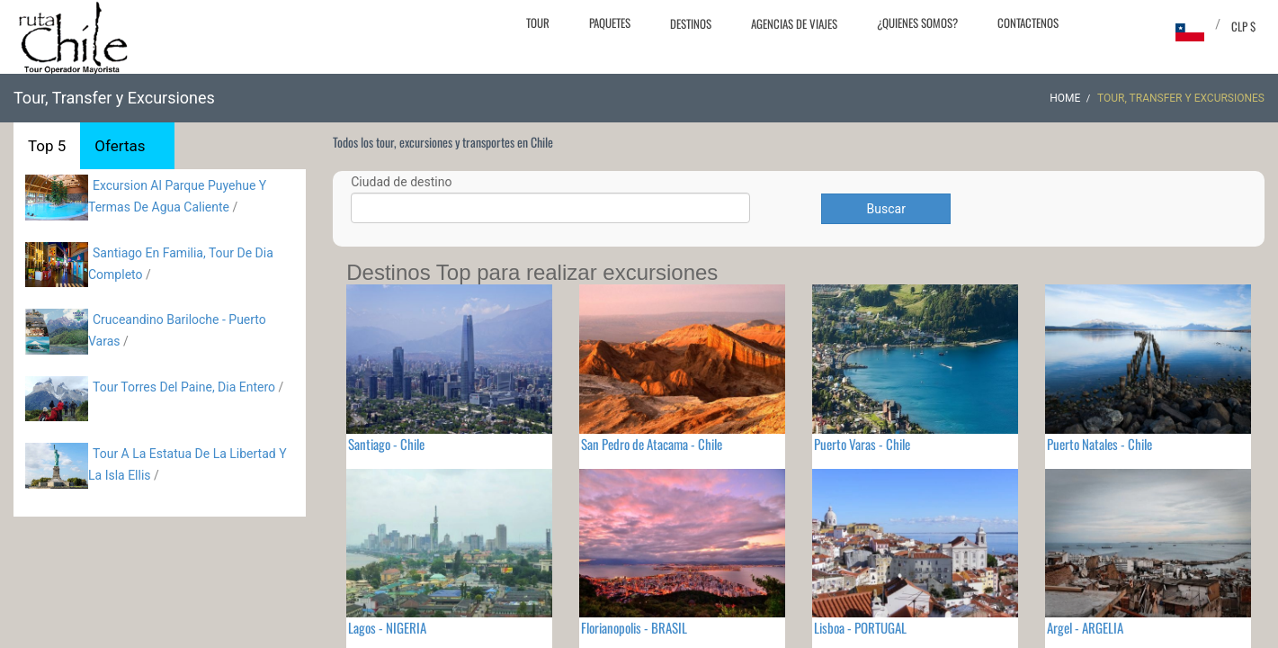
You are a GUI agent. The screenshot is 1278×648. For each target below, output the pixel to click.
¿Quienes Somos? (917, 23)
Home (1065, 98)
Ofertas (119, 146)
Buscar (886, 209)
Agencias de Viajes (794, 23)
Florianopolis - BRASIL (634, 627)
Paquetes (609, 23)
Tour (538, 23)
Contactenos (1028, 23)
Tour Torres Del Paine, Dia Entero (184, 387)
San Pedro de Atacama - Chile (651, 444)
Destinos (690, 23)
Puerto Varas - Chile (862, 444)
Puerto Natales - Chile (1099, 444)
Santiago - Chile (386, 444)
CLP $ (1243, 26)
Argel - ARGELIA (1085, 627)
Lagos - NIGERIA (387, 627)
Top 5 (47, 146)
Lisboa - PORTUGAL (860, 627)
